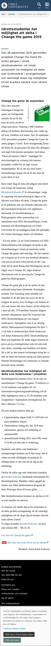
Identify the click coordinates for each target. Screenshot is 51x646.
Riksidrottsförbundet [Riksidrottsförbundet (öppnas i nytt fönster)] (11, 192)
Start (3, 14)
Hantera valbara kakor (14, 628)
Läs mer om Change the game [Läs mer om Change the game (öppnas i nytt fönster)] (16, 535)
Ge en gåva (7, 597)
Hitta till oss (7, 579)
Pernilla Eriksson (12, 476)
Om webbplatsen (10, 603)
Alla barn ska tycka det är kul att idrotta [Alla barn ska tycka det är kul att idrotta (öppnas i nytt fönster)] (26, 542)
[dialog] (25, 626)
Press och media (10, 589)
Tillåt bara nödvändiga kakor (19, 634)
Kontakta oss (8, 584)
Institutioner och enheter (14, 593)
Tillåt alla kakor (12, 640)
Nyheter (11, 14)
